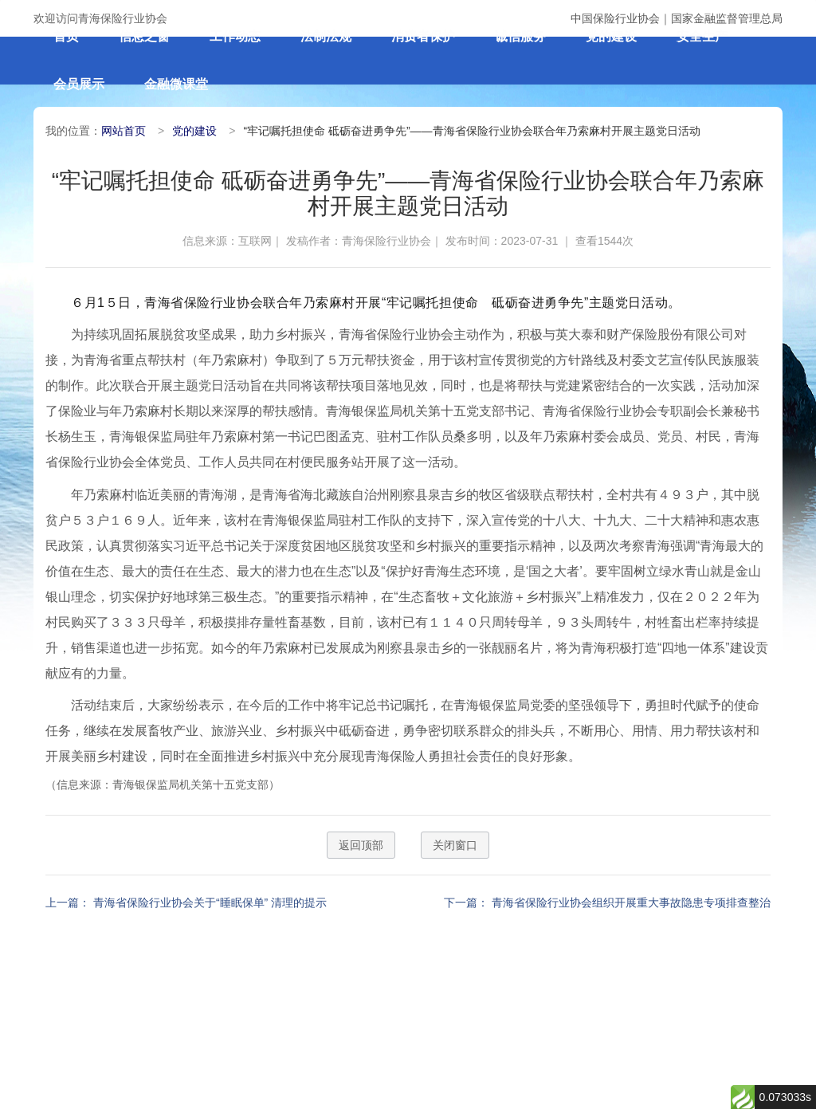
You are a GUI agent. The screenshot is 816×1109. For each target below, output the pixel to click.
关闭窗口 (455, 845)
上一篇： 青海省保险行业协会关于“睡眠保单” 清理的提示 (186, 902)
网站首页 (123, 130)
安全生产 (702, 36)
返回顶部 (361, 845)
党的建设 (611, 36)
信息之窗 (144, 36)
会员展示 (78, 84)
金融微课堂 (176, 84)
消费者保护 (423, 36)
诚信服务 (520, 36)
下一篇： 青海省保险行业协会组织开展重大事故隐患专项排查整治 (607, 902)
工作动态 (235, 36)
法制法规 (325, 36)
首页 (66, 36)
